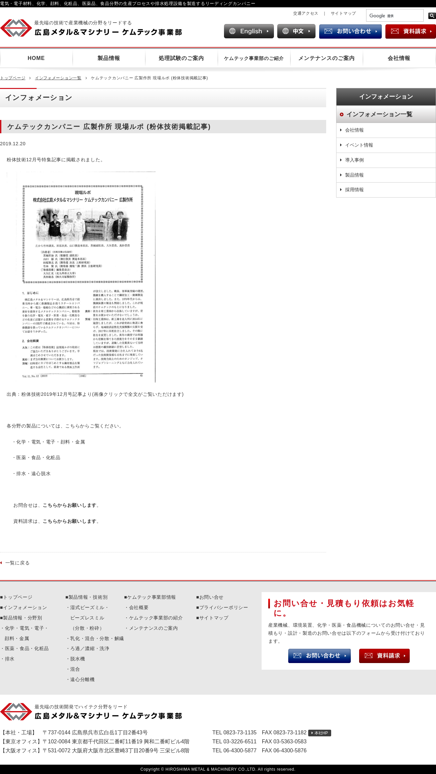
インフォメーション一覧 (58, 78)
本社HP (321, 733)
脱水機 (77, 658)
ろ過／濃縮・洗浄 (89, 648)
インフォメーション (25, 607)
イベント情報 (359, 145)
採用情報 (354, 189)
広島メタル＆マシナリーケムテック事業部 (96, 711)
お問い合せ (211, 597)
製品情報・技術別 (88, 597)
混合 (75, 669)
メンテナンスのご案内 (326, 58)
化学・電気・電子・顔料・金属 (50, 441)
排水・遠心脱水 (33, 473)
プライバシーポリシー (223, 607)
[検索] (394, 16)
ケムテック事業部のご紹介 (254, 58)
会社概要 (139, 607)
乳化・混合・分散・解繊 (97, 638)
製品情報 (109, 58)
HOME (36, 58)
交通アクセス (306, 13)
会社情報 (399, 58)
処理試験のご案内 (181, 58)
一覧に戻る (17, 562)
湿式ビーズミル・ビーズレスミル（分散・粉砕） (89, 618)
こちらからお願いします (70, 505)
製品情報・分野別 (22, 617)
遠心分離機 (82, 679)
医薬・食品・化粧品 (38, 457)
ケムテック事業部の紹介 (156, 617)
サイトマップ (343, 13)
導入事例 (354, 160)
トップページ (12, 78)
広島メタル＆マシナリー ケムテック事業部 (96, 28)
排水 (10, 658)
